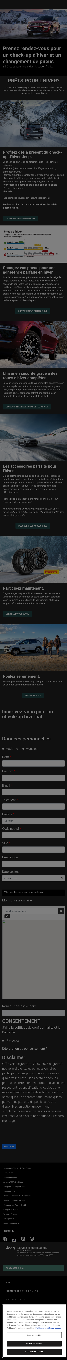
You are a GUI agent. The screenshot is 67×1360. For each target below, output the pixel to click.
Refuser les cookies (34, 1343)
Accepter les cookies (34, 1352)
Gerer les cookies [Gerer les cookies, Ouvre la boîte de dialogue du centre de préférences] (34, 1335)
